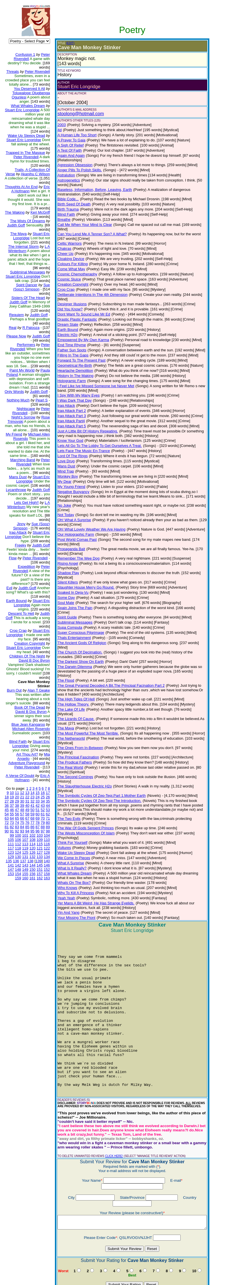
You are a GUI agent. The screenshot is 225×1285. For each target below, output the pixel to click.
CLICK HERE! (109, 1112)
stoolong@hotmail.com (76, 113)
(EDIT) (65, 43)
